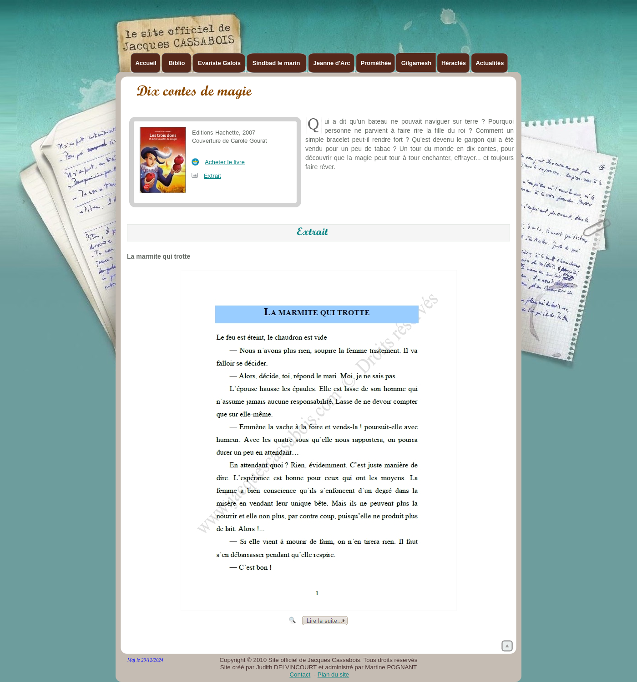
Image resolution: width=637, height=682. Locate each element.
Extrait (212, 175)
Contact (299, 674)
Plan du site (333, 674)
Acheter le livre (225, 162)
